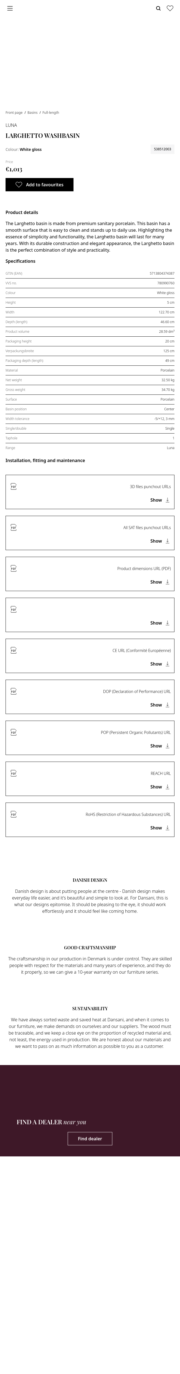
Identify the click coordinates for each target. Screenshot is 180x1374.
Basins (33, 112)
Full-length (50, 112)
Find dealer (90, 1139)
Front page (14, 112)
